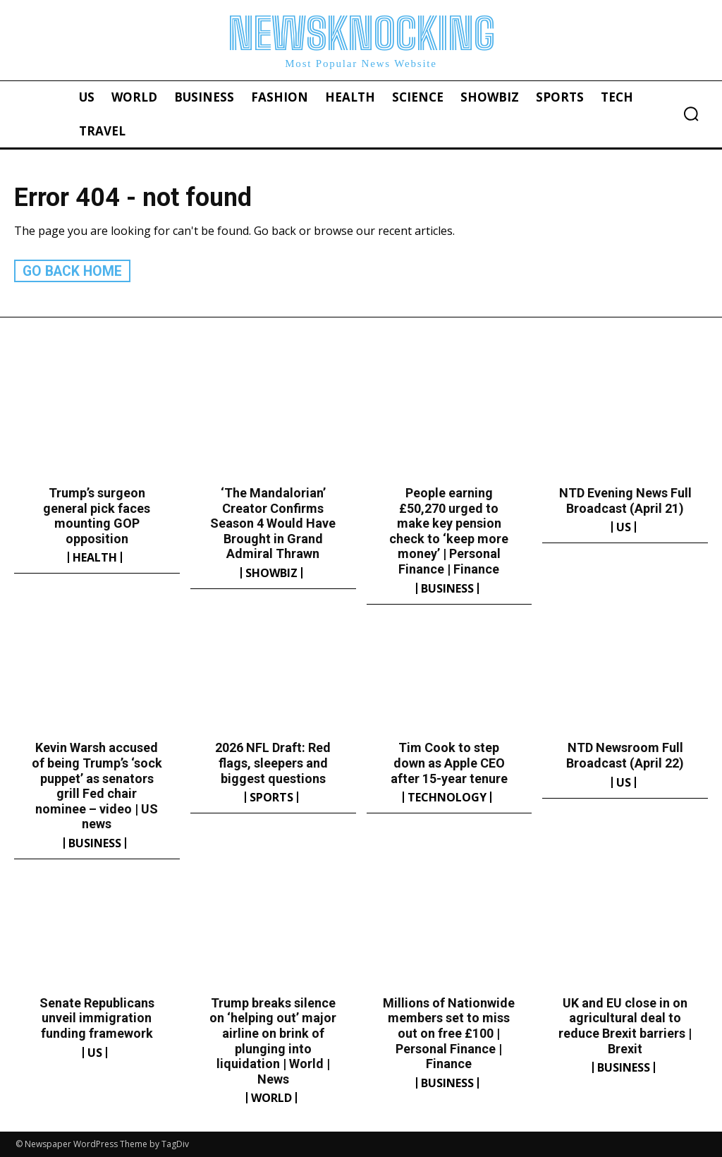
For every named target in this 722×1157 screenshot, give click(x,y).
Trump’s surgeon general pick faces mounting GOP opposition (96, 515)
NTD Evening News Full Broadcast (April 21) (625, 500)
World (271, 1097)
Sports (271, 796)
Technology (447, 796)
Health (95, 557)
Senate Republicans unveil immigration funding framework (96, 1017)
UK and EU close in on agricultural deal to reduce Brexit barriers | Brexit (625, 1025)
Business (447, 587)
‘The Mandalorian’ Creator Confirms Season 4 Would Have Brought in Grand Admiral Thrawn (273, 522)
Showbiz (271, 572)
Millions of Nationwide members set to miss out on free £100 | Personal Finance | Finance (449, 1032)
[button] (691, 114)
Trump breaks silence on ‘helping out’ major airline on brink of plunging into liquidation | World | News (272, 1040)
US (623, 526)
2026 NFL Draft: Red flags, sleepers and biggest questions (273, 762)
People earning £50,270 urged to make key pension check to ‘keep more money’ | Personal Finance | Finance (448, 530)
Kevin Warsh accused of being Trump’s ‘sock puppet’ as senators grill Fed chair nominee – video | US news (97, 785)
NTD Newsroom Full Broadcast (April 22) (625, 755)
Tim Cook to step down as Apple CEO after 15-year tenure (449, 762)
